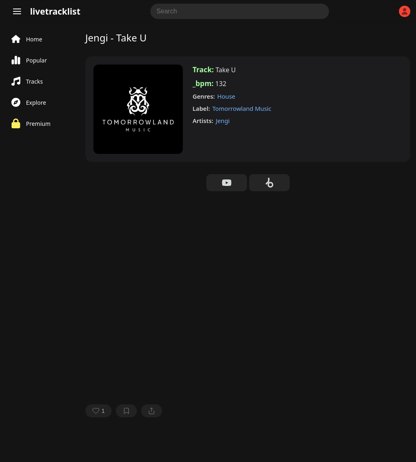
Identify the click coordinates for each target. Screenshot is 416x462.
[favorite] (98, 410)
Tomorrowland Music (241, 108)
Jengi (223, 121)
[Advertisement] (247, 252)
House (226, 96)
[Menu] (17, 11)
